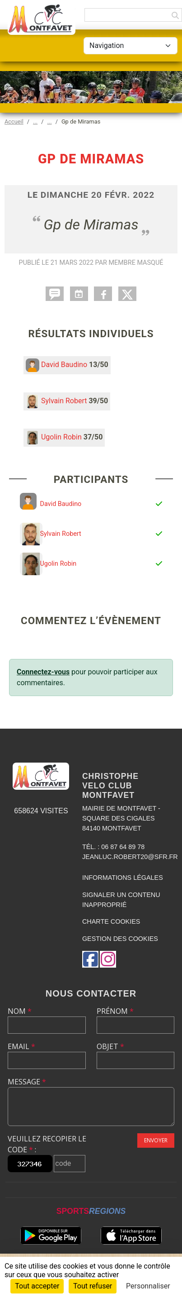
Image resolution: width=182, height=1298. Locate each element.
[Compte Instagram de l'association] (108, 959)
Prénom (115, 1011)
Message (27, 1082)
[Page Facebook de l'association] (90, 959)
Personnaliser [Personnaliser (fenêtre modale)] (148, 1286)
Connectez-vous (43, 672)
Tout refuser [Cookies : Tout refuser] (92, 1286)
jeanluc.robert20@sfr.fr (130, 856)
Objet (110, 1046)
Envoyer (156, 1140)
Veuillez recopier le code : (47, 1144)
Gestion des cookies (120, 938)
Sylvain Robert (64, 400)
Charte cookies (111, 921)
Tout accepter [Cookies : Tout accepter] (37, 1286)
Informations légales (122, 877)
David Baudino (64, 364)
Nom (20, 1011)
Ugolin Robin (61, 437)
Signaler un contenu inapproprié (121, 899)
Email (21, 1046)
